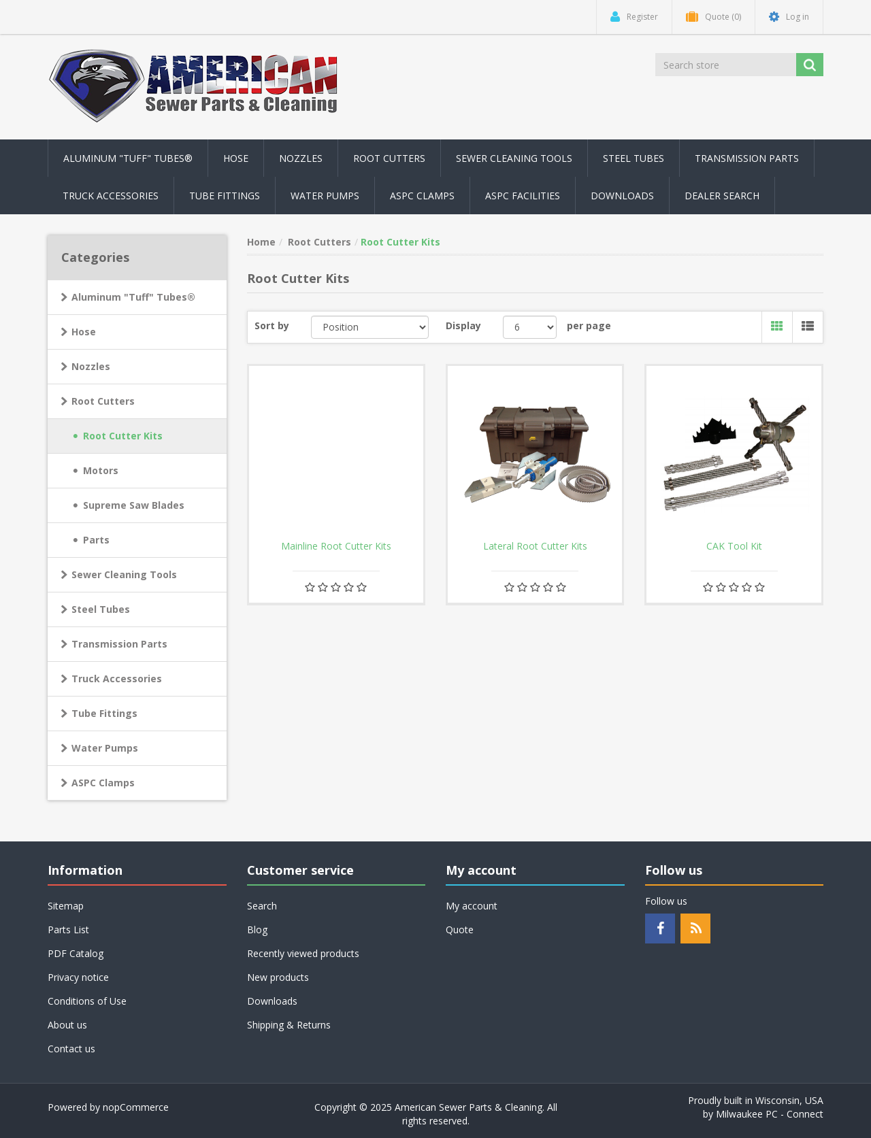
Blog (257, 929)
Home (261, 241)
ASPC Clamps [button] (422, 195)
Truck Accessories (116, 678)
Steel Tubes (100, 609)
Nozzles (90, 366)
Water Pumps (104, 747)
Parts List (68, 929)
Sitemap (66, 905)
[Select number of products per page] (530, 327)
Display (463, 325)
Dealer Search (722, 195)
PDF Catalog (75, 953)
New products (278, 977)
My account (471, 905)
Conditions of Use (87, 1000)
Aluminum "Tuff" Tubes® (133, 296)
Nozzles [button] (301, 158)
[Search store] (726, 64)
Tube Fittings (104, 713)
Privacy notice (78, 977)
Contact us (71, 1048)
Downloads (622, 195)
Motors (100, 470)
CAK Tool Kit (734, 546)
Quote (460, 929)
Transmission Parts (119, 643)
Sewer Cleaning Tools (124, 574)
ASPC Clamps (103, 782)
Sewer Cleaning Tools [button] (514, 158)
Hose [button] (235, 158)
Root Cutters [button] (389, 158)
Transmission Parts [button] (747, 158)
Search (262, 905)
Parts (96, 539)
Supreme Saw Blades (133, 505)
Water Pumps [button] (325, 195)
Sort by (271, 325)
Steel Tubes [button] (633, 158)
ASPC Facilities (522, 195)
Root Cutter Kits (123, 435)
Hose (83, 331)
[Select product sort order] (370, 327)
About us (67, 1024)
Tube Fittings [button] (224, 195)
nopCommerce (136, 1107)
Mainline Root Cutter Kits (336, 546)
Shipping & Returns (289, 1024)
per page (589, 325)
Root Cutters (103, 401)
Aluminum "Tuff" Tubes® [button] (128, 158)
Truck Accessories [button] (111, 195)
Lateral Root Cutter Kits (535, 546)
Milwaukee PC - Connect (769, 1113)
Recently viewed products (303, 953)
